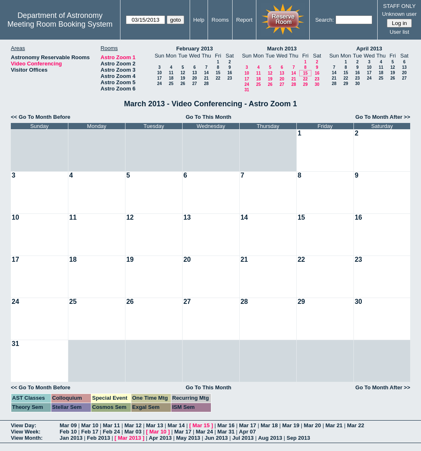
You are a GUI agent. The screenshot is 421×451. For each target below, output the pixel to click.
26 (182, 83)
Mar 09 (68, 425)
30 (317, 84)
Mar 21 (334, 425)
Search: (324, 20)
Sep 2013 (298, 438)
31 (246, 90)
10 (159, 72)
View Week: (25, 431)
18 (171, 78)
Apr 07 (247, 431)
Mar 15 (201, 425)
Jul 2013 (242, 438)
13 (194, 72)
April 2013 (369, 48)
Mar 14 (176, 425)
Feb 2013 (98, 438)
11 (171, 72)
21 (206, 78)
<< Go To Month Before (40, 117)
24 (159, 83)
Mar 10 (89, 425)
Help (199, 20)
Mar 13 (154, 425)
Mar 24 (204, 431)
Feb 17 (89, 431)
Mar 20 (312, 425)
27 (194, 83)
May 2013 (188, 438)
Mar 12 (132, 425)
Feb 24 (111, 431)
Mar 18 (269, 425)
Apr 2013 (160, 438)
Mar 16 (226, 425)
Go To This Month (208, 117)
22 (218, 78)
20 (194, 78)
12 (182, 72)
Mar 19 (290, 425)
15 (218, 72)
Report (244, 20)
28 (206, 83)
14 (206, 72)
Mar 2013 (129, 438)
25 (171, 83)
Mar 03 (132, 431)
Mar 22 (355, 425)
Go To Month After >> (383, 117)
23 (229, 78)
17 (159, 78)
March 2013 (282, 48)
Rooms (220, 20)
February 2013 (194, 48)
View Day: (23, 425)
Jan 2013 (71, 438)
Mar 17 (247, 425)
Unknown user (399, 14)
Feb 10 (68, 431)
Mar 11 (111, 425)
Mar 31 (226, 431)
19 (182, 78)
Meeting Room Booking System (60, 24)
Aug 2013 (270, 438)
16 (229, 72)
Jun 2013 (216, 438)
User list (399, 32)
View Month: (27, 438)
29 (305, 84)
